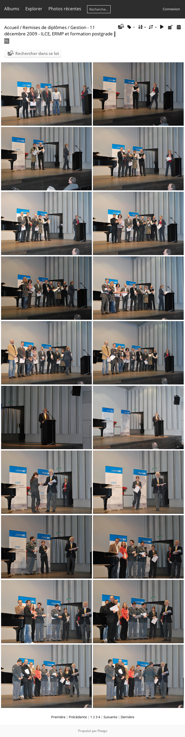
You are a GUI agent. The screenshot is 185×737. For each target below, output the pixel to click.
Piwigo (102, 731)
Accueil (11, 27)
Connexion (171, 9)
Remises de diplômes (44, 27)
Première (58, 717)
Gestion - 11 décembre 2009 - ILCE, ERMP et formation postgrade (58, 30)
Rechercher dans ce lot (37, 53)
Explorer (33, 9)
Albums (11, 9)
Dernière (127, 717)
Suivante (110, 717)
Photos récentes (64, 9)
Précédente (78, 717)
